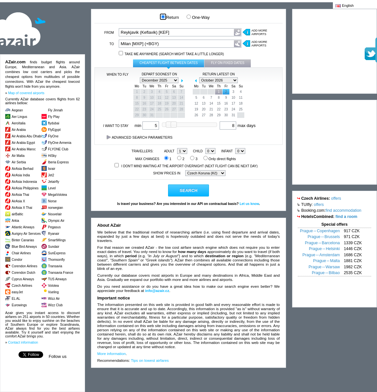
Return (170, 17)
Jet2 (51, 175)
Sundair (53, 246)
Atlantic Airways (23, 227)
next (182, 80)
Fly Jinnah (55, 110)
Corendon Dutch (23, 272)
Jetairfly (53, 181)
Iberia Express (58, 162)
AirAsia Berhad (22, 169)
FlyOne (53, 136)
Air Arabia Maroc (24, 149)
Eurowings (19, 305)
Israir (51, 169)
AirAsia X (18, 201)
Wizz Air (54, 298)
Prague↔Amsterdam (321, 255)
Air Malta (18, 156)
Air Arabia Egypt (23, 143)
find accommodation (343, 210)
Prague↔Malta (326, 261)
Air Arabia (19, 130)
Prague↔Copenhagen (320, 231)
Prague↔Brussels (324, 236)
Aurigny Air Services (26, 233)
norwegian (55, 207)
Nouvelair (55, 214)
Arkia (15, 220)
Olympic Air (56, 220)
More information (111, 353)
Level (52, 188)
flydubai (53, 123)
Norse (52, 201)
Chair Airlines (21, 253)
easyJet (17, 292)
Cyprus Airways (23, 279)
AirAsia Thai (20, 194)
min (147, 125)
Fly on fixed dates (227, 63)
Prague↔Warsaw (324, 267)
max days (237, 125)
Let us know (249, 204)
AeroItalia (18, 123)
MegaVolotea (57, 194)
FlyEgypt (54, 130)
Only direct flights (219, 159)
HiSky (52, 156)
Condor (17, 259)
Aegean (17, 110)
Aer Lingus (19, 117)
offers (336, 198)
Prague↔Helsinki (324, 249)
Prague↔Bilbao (326, 273)
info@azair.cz (157, 290)
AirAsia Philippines (25, 188)
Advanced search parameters (140, 137)
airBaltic (17, 214)
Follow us (58, 356)
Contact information (23, 342)
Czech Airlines (22, 285)
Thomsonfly (56, 259)
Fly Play (54, 117)
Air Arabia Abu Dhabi (27, 136)
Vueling (53, 292)
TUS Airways (57, 279)
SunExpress (57, 253)
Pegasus (54, 227)
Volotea (53, 285)
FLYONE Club (58, 149)
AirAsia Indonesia (24, 181)
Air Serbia (19, 162)
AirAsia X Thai (22, 207)
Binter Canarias (23, 240)
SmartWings (57, 240)
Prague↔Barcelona (322, 243)
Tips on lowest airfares (150, 360)
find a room (346, 216)
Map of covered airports (26, 93)
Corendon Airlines (24, 266)
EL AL (16, 298)
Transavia (55, 266)
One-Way (198, 17)
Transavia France (60, 272)
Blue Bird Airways (24, 246)
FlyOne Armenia (59, 143)
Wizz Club (55, 305)
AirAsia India (21, 175)
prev (136, 80)
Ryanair (53, 233)
